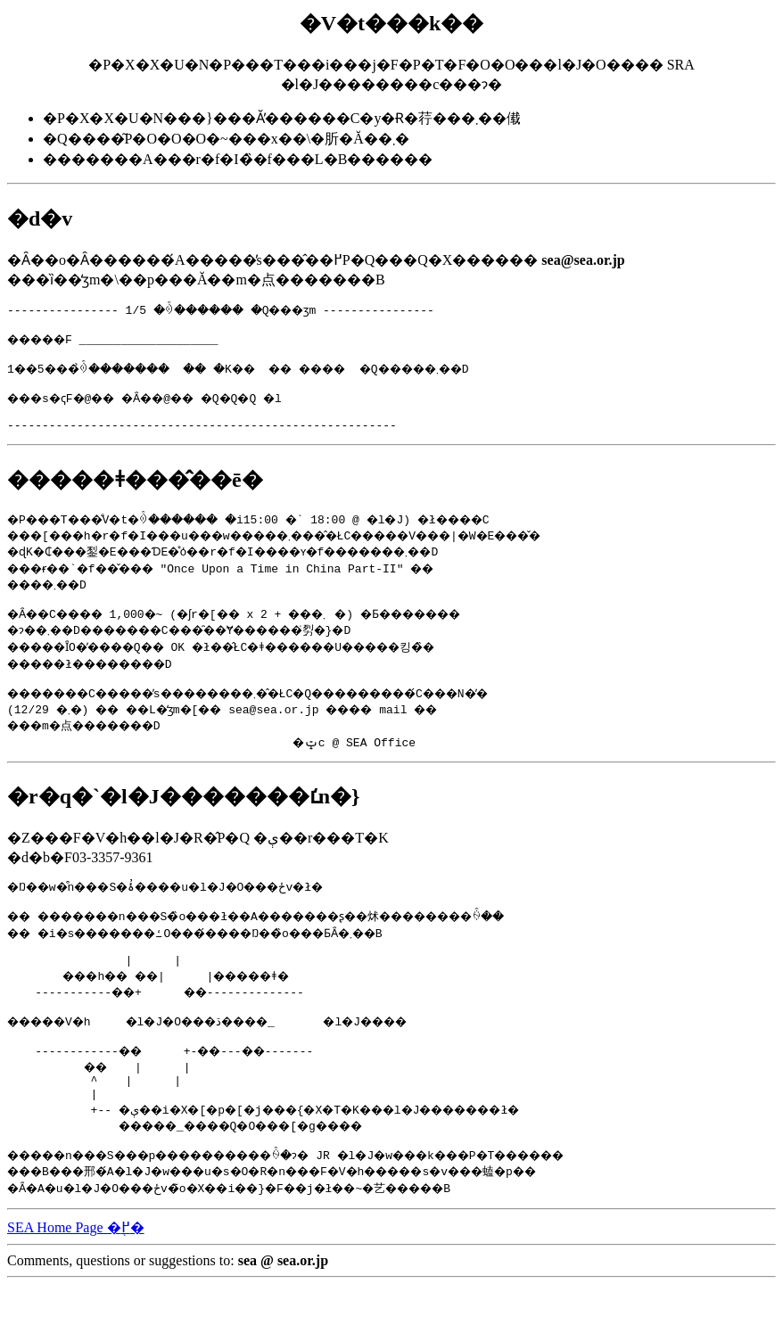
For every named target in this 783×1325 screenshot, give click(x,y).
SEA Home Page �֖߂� (75, 1267)
